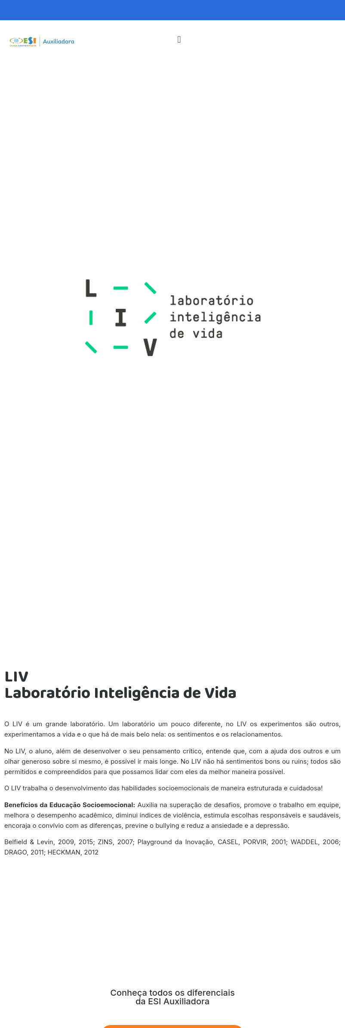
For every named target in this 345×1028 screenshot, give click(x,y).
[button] (179, 39)
